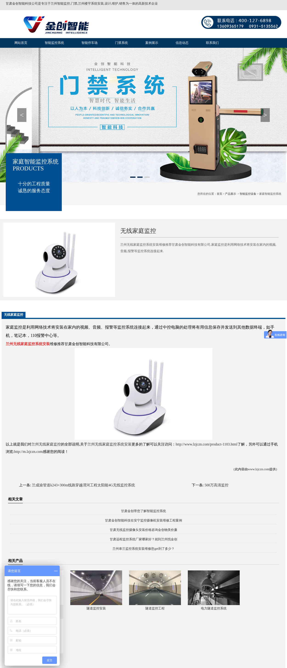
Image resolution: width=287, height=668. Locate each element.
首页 (219, 193)
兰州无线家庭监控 (46, 444)
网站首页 (20, 43)
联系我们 (212, 43)
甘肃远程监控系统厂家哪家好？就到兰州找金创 (143, 539)
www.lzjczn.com (258, 469)
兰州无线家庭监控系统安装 (109, 444)
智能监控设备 (248, 193)
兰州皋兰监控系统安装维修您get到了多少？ (143, 548)
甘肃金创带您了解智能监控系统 (143, 511)
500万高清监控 (216, 485)
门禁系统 (121, 43)
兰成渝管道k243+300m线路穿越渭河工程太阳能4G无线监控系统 (83, 485)
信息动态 (182, 43)
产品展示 (230, 193)
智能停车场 (90, 43)
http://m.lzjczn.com (28, 452)
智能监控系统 (54, 43)
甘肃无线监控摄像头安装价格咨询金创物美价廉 (143, 530)
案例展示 (151, 43)
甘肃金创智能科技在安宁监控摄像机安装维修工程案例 (143, 520)
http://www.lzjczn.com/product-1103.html (206, 444)
